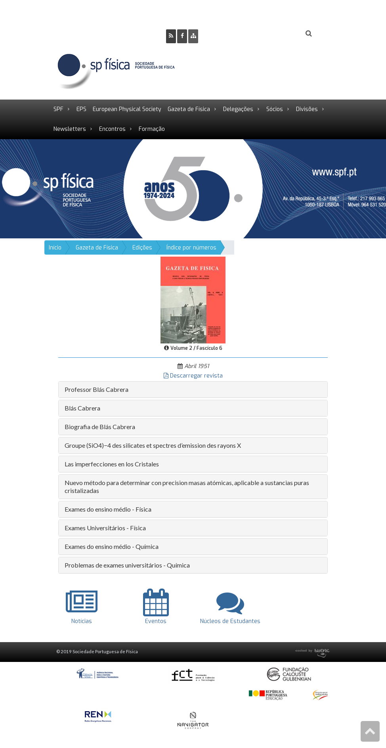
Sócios (274, 109)
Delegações (238, 109)
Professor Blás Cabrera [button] (96, 389)
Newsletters (70, 129)
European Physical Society (127, 109)
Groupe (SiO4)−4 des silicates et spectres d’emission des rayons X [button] (153, 445)
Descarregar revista (193, 376)
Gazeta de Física (189, 109)
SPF (58, 109)
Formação (152, 129)
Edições (142, 247)
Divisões (307, 109)
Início (55, 247)
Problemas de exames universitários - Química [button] (127, 565)
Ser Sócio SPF (231, 34)
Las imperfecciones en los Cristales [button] (112, 464)
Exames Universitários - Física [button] (105, 527)
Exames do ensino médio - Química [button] (112, 546)
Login (277, 34)
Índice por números (191, 247)
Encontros (112, 129)
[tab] (193, 389)
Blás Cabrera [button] (82, 408)
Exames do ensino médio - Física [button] (108, 509)
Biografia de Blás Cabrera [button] (100, 426)
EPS (81, 109)
